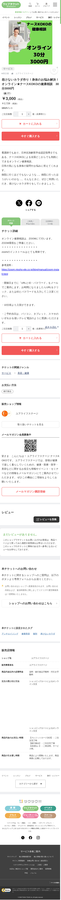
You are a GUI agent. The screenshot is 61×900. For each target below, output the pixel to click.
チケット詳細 (11, 222)
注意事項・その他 (50, 223)
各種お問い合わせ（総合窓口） (38, 861)
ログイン (26, 12)
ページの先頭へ (55, 882)
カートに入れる (38, 124)
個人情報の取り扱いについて (44, 857)
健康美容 (26, 634)
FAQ (26, 873)
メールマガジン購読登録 (30, 491)
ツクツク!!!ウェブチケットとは (24, 865)
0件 (7, 94)
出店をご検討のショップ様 (19, 869)
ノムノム (33, 873)
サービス (6, 373)
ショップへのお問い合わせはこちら (33, 603)
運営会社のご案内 (36, 869)
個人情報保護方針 (25, 857)
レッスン (16, 776)
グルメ (27, 776)
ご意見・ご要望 (42, 865)
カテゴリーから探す (30, 784)
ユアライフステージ (25, 413)
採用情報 (48, 869)
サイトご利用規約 (18, 861)
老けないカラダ (47, 634)
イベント (5, 776)
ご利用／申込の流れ (30, 223)
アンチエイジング (10, 634)
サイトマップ (12, 857)
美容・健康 (23, 373)
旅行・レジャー (53, 776)
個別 (35, 634)
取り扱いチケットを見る (30, 425)
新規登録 (18, 12)
